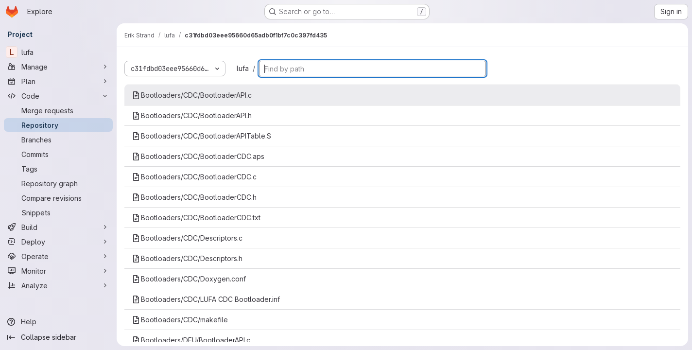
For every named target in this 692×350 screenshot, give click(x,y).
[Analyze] (58, 285)
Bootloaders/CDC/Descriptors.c (187, 238)
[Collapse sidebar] (58, 337)
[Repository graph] (58, 183)
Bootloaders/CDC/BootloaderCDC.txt (196, 217)
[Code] (58, 96)
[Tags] (58, 168)
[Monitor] (58, 271)
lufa (243, 68)
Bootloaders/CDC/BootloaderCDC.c (194, 177)
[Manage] (58, 66)
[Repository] (58, 125)
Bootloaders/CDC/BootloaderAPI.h (192, 115)
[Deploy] (58, 241)
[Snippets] (58, 212)
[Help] (58, 322)
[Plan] (58, 81)
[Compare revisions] (58, 198)
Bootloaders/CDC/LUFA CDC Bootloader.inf (206, 299)
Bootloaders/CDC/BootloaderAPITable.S (201, 136)
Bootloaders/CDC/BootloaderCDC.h (194, 197)
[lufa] (58, 52)
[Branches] (58, 139)
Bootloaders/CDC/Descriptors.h (187, 258)
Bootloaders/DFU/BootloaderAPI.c (191, 340)
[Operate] (58, 256)
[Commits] (58, 154)
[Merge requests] (58, 110)
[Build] (58, 227)
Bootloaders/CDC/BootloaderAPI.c (192, 95)
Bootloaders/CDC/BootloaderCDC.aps (198, 156)
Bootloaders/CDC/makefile (180, 319)
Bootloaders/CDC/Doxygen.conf (189, 279)
